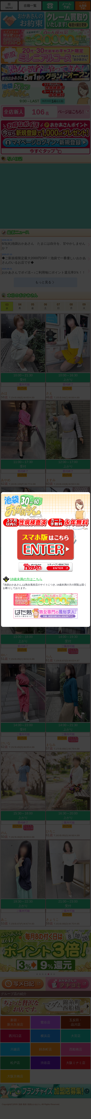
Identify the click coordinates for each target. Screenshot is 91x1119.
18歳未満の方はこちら (26, 579)
